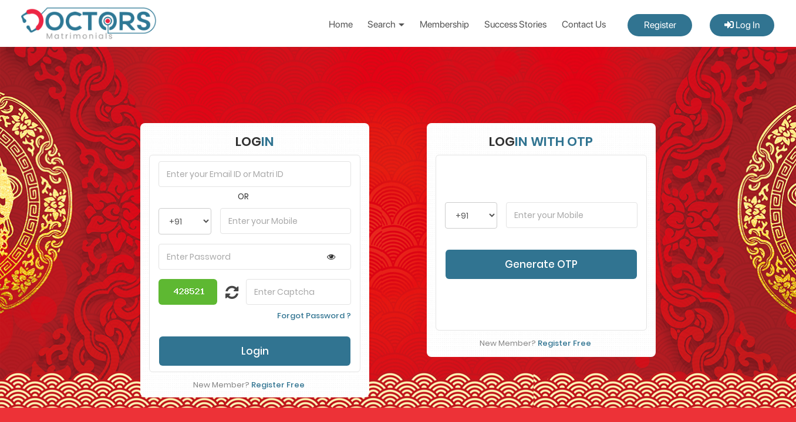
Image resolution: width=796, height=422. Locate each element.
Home (341, 24)
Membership (444, 24)
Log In (742, 24)
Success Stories (515, 24)
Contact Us (584, 24)
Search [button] (385, 24)
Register (660, 24)
